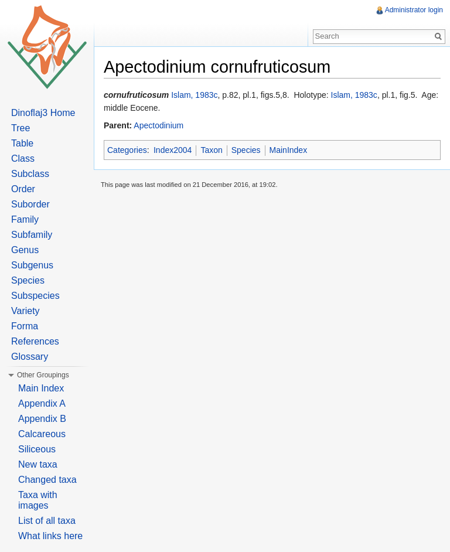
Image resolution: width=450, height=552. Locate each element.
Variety (25, 311)
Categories (127, 150)
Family (25, 219)
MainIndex (289, 150)
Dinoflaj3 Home (43, 113)
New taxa (37, 464)
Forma (24, 326)
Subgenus (32, 265)
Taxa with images (37, 500)
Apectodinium (158, 125)
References (35, 341)
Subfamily (31, 235)
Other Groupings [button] (43, 375)
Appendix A (42, 403)
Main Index (41, 388)
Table (22, 143)
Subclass (30, 174)
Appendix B (42, 419)
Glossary (29, 357)
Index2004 (173, 150)
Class (23, 158)
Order (23, 189)
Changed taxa (47, 480)
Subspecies (35, 296)
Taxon (211, 150)
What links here (50, 536)
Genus (25, 250)
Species (246, 150)
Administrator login (414, 10)
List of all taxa (47, 521)
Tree (20, 128)
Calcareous (42, 434)
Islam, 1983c (194, 95)
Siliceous (37, 449)
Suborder (30, 204)
